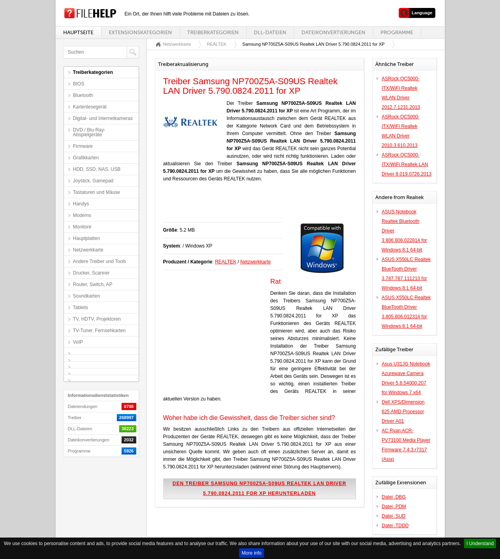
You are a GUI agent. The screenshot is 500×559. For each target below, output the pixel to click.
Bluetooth (83, 95)
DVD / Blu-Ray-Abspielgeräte (89, 132)
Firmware (83, 146)
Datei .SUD (393, 516)
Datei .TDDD (395, 525)
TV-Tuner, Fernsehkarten (99, 330)
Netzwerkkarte (88, 250)
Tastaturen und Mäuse (96, 192)
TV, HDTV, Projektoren (97, 319)
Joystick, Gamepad (93, 181)
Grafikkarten (86, 158)
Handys (81, 204)
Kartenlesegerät (90, 107)
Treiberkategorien (213, 32)
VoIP (78, 342)
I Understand (480, 543)
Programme (396, 32)
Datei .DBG (394, 497)
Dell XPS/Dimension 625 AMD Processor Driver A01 (403, 411)
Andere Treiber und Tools (99, 261)
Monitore (82, 227)
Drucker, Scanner (91, 273)
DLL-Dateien (270, 32)
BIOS (79, 84)
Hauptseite (78, 32)
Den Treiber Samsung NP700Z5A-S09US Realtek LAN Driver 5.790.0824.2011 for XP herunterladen (259, 488)
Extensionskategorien (140, 32)
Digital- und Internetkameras (103, 118)
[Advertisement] (256, 206)
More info (251, 553)
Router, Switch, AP (92, 284)
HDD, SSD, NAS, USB (97, 169)
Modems (82, 215)
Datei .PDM (394, 506)
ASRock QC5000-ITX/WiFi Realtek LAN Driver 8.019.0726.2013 (406, 164)
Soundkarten (86, 296)
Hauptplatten (86, 238)
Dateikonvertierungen (333, 32)
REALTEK (216, 44)
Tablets (80, 307)
